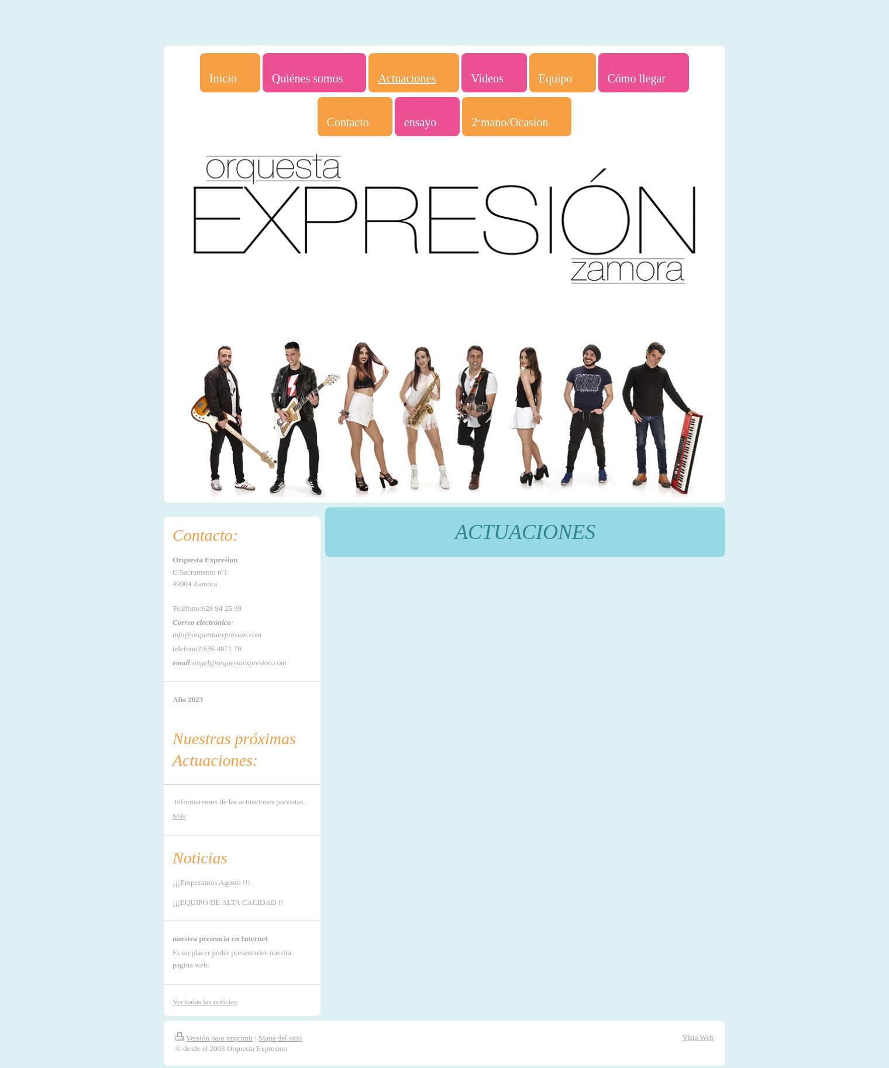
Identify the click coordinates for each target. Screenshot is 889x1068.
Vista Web (698, 1037)
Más (179, 815)
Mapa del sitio (280, 1038)
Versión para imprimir (214, 1038)
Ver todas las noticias (205, 1001)
